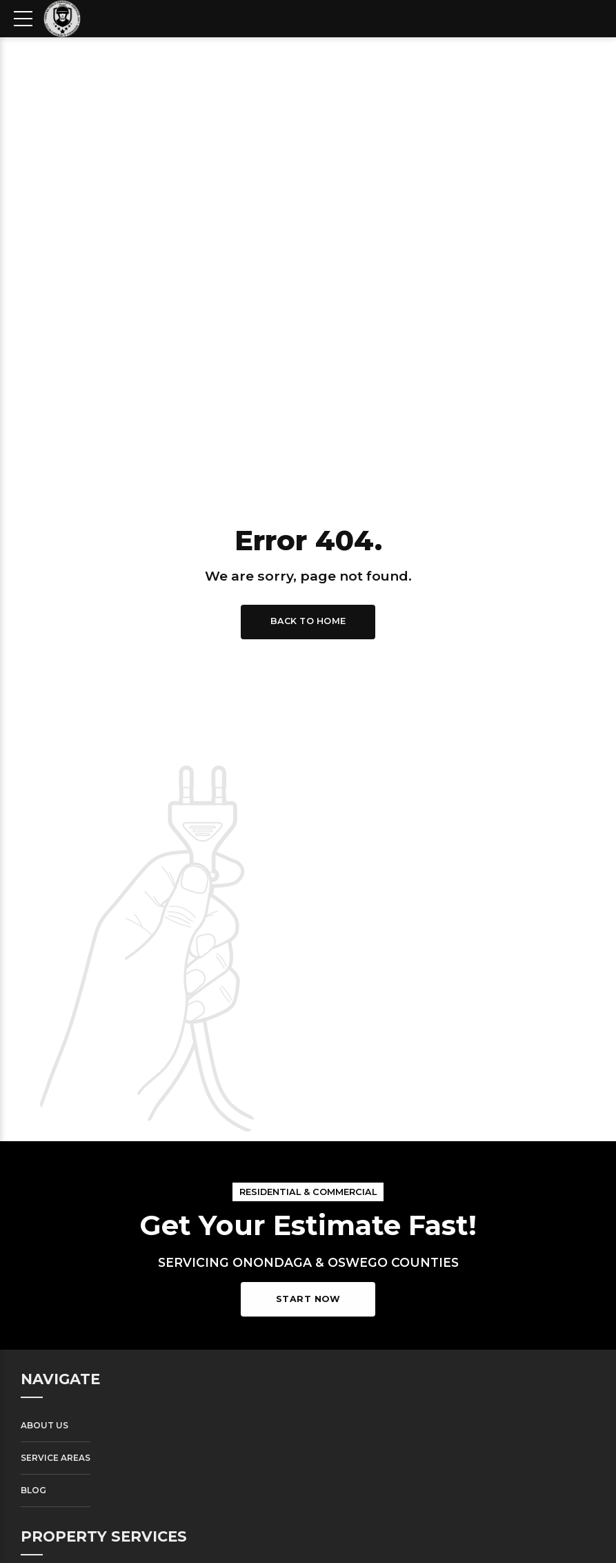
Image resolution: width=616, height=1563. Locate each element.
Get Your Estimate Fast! (308, 1225)
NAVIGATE (60, 1379)
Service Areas (55, 1458)
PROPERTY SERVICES (104, 1536)
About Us (44, 1425)
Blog (33, 1490)
